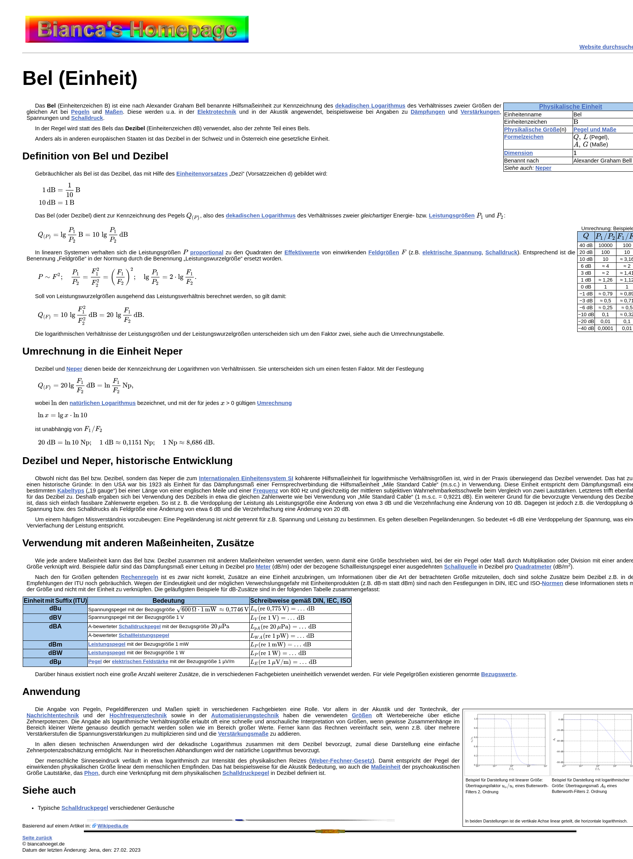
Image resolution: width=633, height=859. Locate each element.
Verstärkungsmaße (243, 734)
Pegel (95, 661)
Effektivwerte (301, 252)
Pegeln (80, 112)
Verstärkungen (480, 112)
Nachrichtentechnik (53, 715)
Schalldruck (87, 118)
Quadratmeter (532, 567)
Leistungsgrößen (452, 216)
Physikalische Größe (532, 129)
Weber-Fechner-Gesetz (341, 761)
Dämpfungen (428, 112)
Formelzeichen (524, 137)
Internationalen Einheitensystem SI (246, 478)
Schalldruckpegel (139, 626)
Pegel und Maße (594, 129)
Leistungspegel (106, 644)
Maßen (114, 112)
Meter (263, 567)
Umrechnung (274, 403)
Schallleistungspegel (144, 635)
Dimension (518, 153)
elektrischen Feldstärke (140, 661)
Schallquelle (460, 567)
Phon (91, 773)
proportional (206, 252)
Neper (543, 168)
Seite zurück (37, 838)
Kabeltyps (70, 491)
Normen (552, 583)
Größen (362, 715)
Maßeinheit (386, 767)
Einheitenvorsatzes (202, 174)
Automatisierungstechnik (245, 715)
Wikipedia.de (113, 826)
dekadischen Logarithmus (370, 106)
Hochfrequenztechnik (138, 715)
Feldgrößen (383, 252)
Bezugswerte (498, 674)
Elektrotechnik (216, 112)
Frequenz (265, 491)
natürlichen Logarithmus (103, 403)
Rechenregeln (139, 577)
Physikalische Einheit (570, 106)
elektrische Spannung (452, 252)
